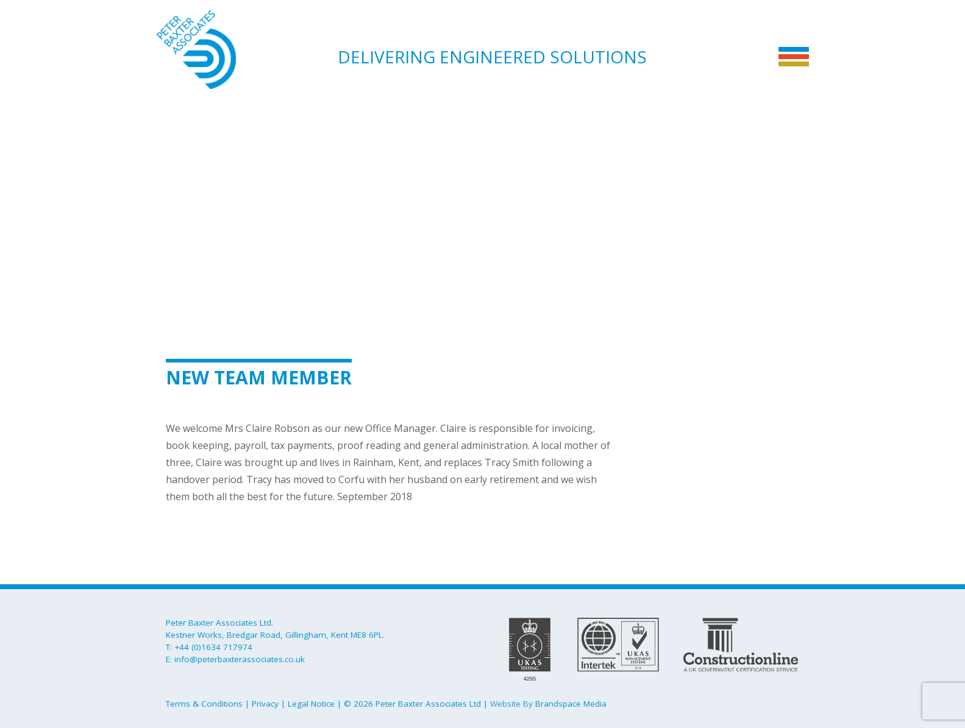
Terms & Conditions (204, 703)
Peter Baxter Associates (218, 50)
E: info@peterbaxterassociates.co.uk (235, 659)
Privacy (265, 703)
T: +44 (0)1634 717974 (209, 646)
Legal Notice (311, 703)
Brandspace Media (571, 703)
